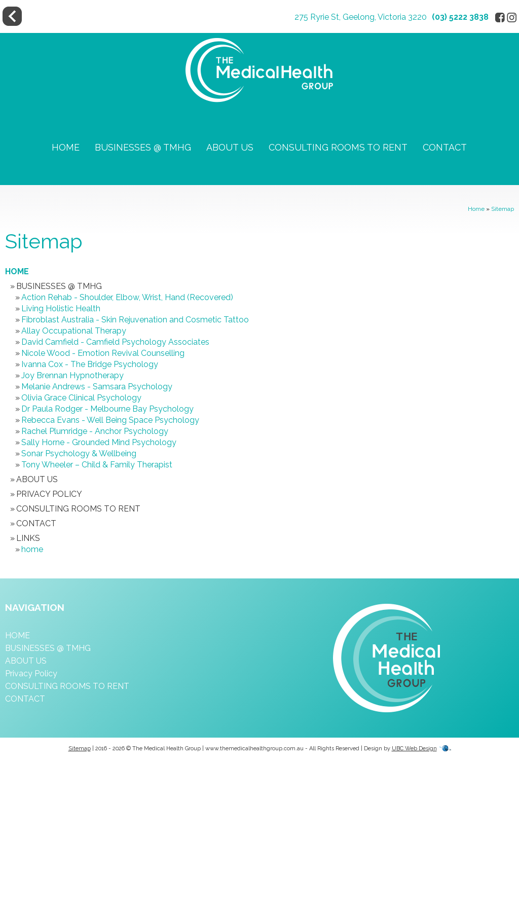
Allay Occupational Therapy (73, 331)
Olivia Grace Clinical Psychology (81, 398)
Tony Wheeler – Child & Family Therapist (96, 464)
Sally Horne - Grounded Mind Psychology (98, 442)
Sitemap (502, 208)
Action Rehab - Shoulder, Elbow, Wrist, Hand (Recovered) (127, 297)
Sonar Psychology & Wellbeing (78, 453)
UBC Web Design (414, 748)
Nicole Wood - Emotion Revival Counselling (102, 353)
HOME (66, 147)
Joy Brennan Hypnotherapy (72, 375)
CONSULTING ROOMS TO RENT (338, 147)
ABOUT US (229, 147)
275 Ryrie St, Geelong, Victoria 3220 (360, 17)
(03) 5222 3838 (460, 17)
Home (476, 208)
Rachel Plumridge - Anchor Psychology (94, 431)
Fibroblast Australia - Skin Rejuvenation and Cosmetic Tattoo (135, 319)
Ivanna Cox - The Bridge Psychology (89, 364)
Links (28, 538)
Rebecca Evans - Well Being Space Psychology (110, 420)
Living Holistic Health (60, 308)
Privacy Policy (49, 494)
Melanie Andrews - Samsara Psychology (96, 386)
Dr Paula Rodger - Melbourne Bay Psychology (107, 409)
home (32, 549)
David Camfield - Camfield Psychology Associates (115, 342)
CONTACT (445, 147)
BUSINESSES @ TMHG (143, 147)
